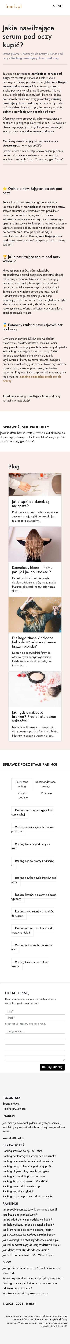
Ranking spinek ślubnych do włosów (24, 1176)
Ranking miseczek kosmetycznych (22, 1186)
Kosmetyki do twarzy (35, 54)
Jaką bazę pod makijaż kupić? (20, 1215)
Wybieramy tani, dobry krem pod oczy (25, 1293)
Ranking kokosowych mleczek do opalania (27, 1196)
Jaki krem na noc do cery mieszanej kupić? (28, 1230)
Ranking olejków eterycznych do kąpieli (26, 1171)
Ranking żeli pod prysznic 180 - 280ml (25, 1181)
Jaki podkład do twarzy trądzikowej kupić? (27, 1220)
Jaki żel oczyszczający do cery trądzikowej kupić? (32, 1245)
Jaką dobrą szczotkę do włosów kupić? (26, 1250)
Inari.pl (13, 6)
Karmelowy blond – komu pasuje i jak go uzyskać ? (33, 1278)
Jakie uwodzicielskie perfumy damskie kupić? (29, 1235)
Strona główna (11, 54)
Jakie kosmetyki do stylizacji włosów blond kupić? (31, 1240)
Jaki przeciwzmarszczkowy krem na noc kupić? (30, 1210)
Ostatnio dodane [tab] (23, 795)
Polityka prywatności (14, 1109)
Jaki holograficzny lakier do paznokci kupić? (28, 1225)
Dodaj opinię (52, 1067)
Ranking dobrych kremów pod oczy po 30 (28, 1166)
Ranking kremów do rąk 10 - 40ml (22, 1151)
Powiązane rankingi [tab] (21, 784)
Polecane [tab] (46, 793)
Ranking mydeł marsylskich (18, 1191)
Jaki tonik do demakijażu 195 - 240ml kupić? (28, 1255)
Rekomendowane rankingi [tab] (45, 784)
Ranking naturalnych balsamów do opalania (28, 1161)
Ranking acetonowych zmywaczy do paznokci (29, 1156)
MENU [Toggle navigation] (57, 6)
